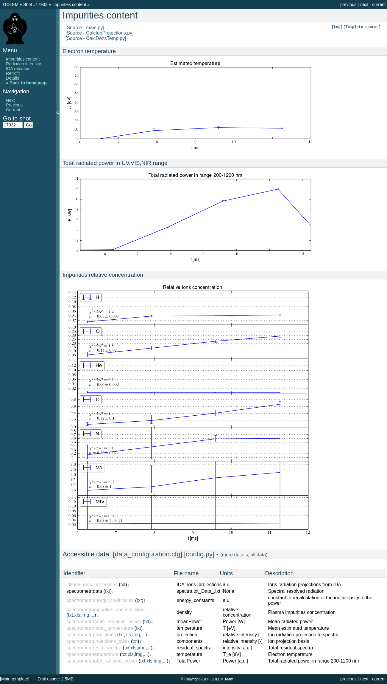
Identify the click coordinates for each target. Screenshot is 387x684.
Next (10, 100)
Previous (14, 105)
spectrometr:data (84, 591)
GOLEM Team (221, 679)
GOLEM (11, 4)
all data (258, 554)
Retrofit (13, 73)
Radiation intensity (23, 63)
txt (122, 584)
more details (235, 554)
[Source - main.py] (84, 27)
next (364, 4)
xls (77, 615)
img (85, 615)
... (92, 615)
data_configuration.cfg (147, 554)
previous (348, 4)
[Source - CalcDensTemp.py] (95, 38)
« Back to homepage (27, 83)
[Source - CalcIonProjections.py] (99, 32)
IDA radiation (18, 68)
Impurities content (70, 4)
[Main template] (14, 679)
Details (12, 78)
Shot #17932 (35, 4)
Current (13, 109)
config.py (199, 554)
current (379, 4)
